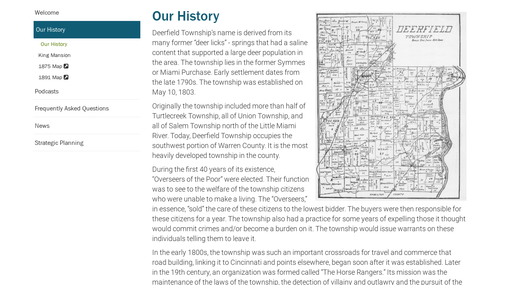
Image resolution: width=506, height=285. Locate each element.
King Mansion (54, 55)
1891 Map (53, 77)
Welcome (47, 12)
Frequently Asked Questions (72, 108)
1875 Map (53, 66)
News (42, 125)
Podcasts (47, 91)
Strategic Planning (59, 142)
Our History (50, 29)
